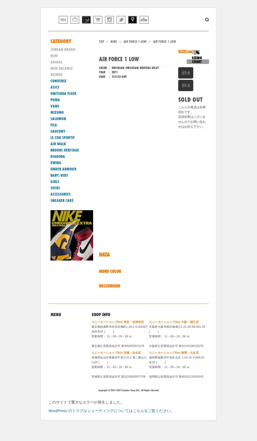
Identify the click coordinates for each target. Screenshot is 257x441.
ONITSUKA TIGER (63, 107)
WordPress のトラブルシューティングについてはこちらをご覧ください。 (111, 424)
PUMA (55, 113)
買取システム (61, 348)
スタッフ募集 (61, 360)
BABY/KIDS (59, 189)
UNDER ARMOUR (63, 182)
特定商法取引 (61, 354)
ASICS (54, 100)
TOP (101, 54)
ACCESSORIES (60, 207)
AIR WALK (58, 157)
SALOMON (58, 132)
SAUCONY (58, 144)
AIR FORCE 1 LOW (135, 54)
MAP (109, 344)
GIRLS (54, 195)
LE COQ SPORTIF (62, 151)
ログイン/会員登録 (65, 367)
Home (55, 336)
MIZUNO (57, 126)
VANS (54, 119)
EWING (55, 176)
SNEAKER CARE (62, 214)
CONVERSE (58, 94)
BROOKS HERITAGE (64, 163)
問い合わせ (59, 342)
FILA (53, 138)
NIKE (113, 54)
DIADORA (57, 170)
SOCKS (55, 201)
